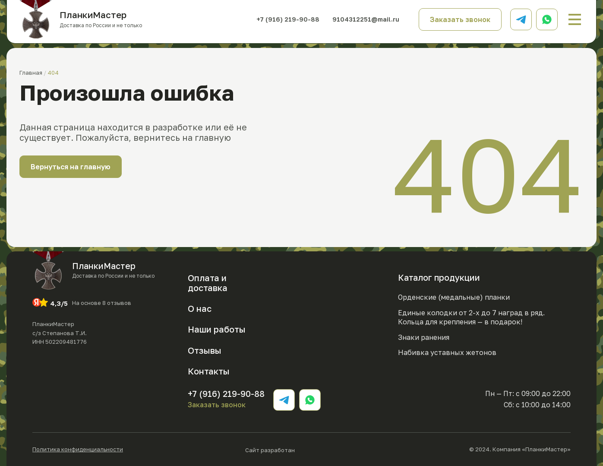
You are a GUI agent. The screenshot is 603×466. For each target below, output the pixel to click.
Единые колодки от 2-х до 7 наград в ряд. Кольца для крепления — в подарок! (471, 317)
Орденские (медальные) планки (454, 297)
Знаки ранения (423, 337)
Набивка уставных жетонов (447, 352)
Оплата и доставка (207, 283)
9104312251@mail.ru (364, 19)
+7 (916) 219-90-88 (285, 19)
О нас (200, 308)
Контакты (209, 371)
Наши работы (217, 329)
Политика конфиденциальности (77, 449)
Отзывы (204, 350)
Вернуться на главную (70, 166)
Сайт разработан (296, 449)
